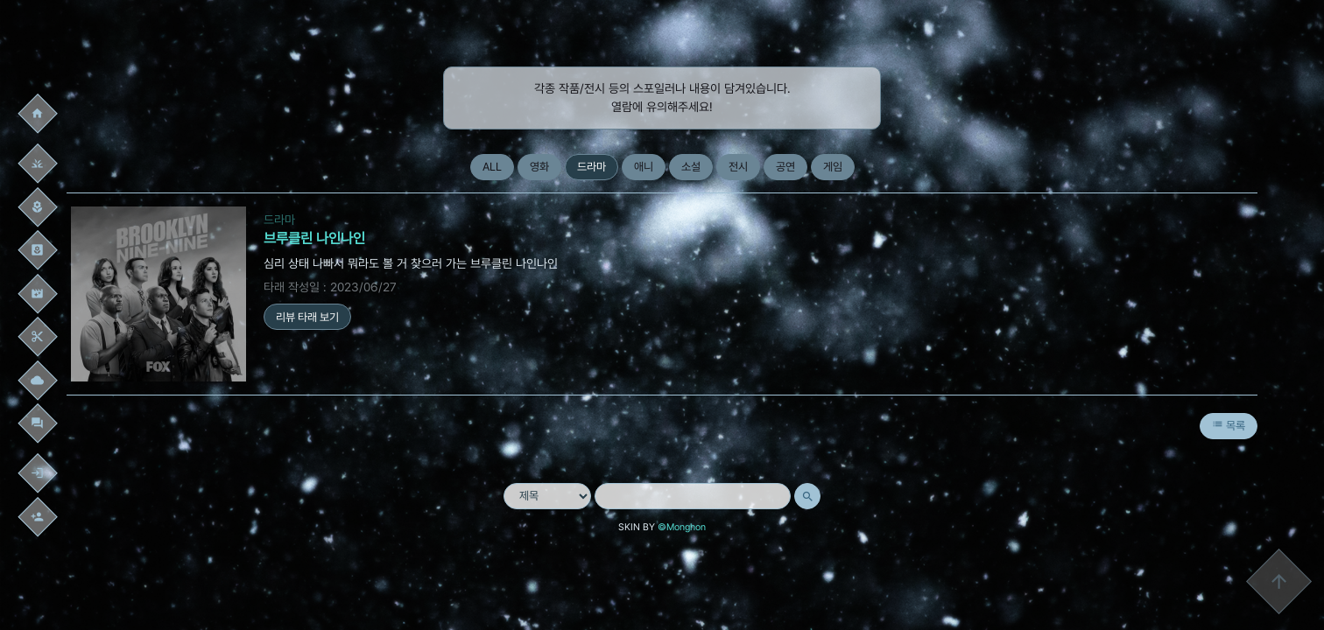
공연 (785, 166)
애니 (643, 166)
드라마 (591, 166)
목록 (1228, 425)
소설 (691, 166)
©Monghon (682, 527)
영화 (539, 166)
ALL (492, 166)
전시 (738, 166)
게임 (832, 166)
